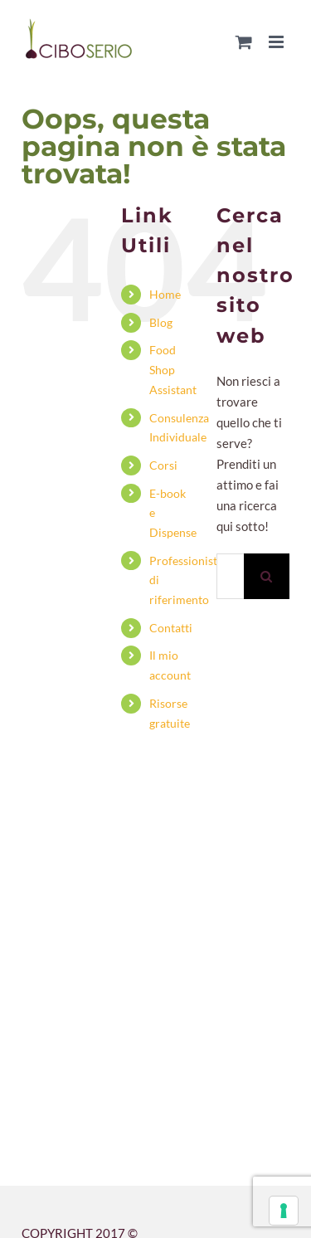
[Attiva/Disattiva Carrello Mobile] (244, 42)
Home (165, 294)
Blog (161, 322)
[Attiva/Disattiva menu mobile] (277, 42)
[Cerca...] (229, 576)
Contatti (170, 628)
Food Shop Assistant (173, 370)
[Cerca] (266, 576)
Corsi (163, 465)
